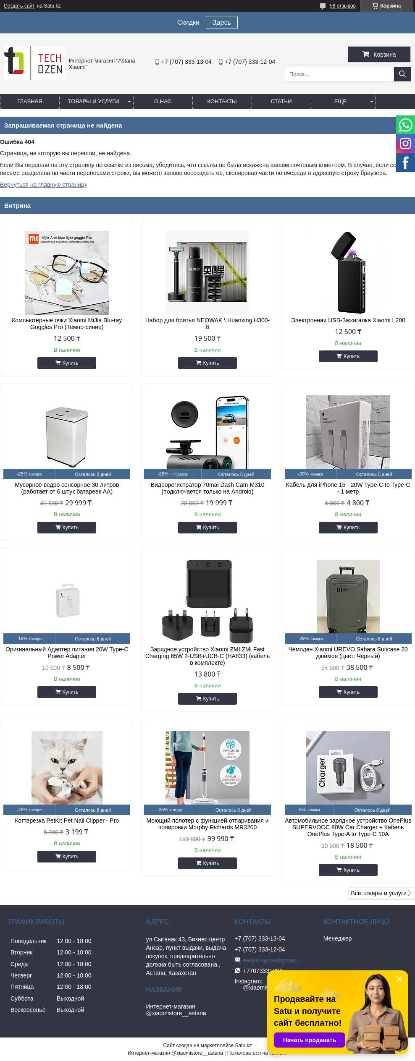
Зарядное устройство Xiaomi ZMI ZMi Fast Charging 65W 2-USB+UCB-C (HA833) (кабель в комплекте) (207, 656)
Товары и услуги (93, 101)
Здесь (222, 22)
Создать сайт (19, 6)
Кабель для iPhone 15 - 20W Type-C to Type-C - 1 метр (348, 488)
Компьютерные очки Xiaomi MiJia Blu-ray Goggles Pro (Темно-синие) (67, 323)
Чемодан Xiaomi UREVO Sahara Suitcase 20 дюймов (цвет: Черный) (348, 652)
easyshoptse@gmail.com (272, 960)
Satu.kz (243, 1045)
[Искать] (402, 74)
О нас (162, 101)
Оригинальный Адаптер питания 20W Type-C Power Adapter (67, 652)
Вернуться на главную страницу (43, 184)
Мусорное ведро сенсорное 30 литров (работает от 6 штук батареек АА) (67, 488)
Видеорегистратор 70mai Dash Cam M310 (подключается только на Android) (208, 488)
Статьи (281, 101)
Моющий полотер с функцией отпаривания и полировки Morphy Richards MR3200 (208, 824)
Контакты (221, 101)
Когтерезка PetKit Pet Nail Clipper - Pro (67, 820)
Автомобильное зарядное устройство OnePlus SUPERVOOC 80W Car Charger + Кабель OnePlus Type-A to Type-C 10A (348, 827)
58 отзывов (343, 6)
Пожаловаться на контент (257, 1053)
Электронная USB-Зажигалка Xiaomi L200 (348, 320)
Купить (71, 363)
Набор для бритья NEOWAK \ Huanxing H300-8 (207, 323)
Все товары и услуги (379, 893)
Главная (29, 101)
